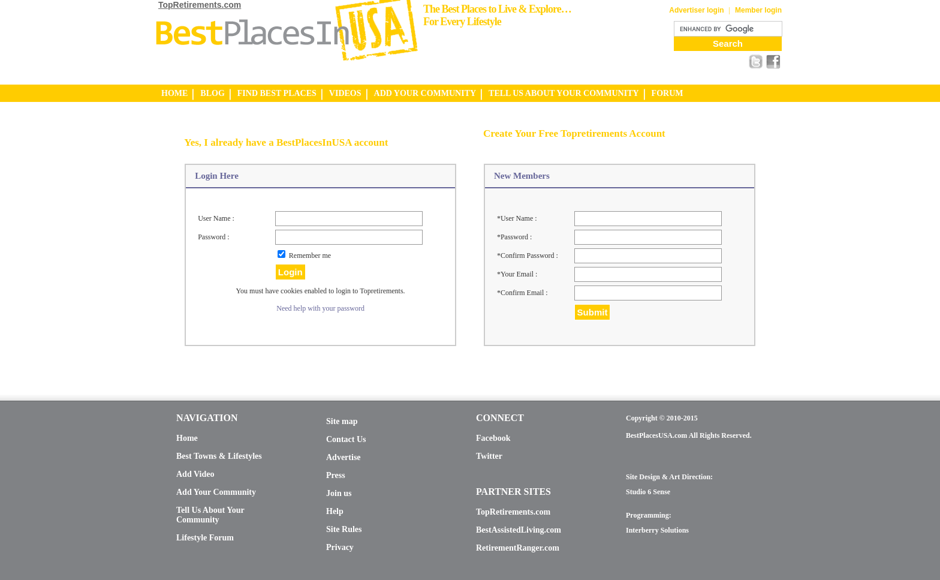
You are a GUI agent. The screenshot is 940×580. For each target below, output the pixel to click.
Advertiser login (696, 10)
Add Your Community (216, 492)
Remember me (310, 255)
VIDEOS (345, 93)
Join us (338, 493)
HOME (174, 93)
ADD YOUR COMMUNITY (425, 93)
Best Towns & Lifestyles (219, 456)
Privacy (340, 547)
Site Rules (344, 529)
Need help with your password (320, 308)
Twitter (489, 456)
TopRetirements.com (199, 5)
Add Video (195, 474)
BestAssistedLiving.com (518, 529)
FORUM (667, 93)
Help (335, 511)
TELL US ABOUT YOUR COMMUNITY (563, 93)
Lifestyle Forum (205, 537)
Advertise (343, 457)
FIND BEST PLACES (277, 93)
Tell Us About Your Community (210, 515)
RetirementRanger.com (517, 547)
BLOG (212, 93)
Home (187, 438)
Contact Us (346, 439)
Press (335, 475)
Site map (342, 421)
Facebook (493, 438)
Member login (758, 10)
